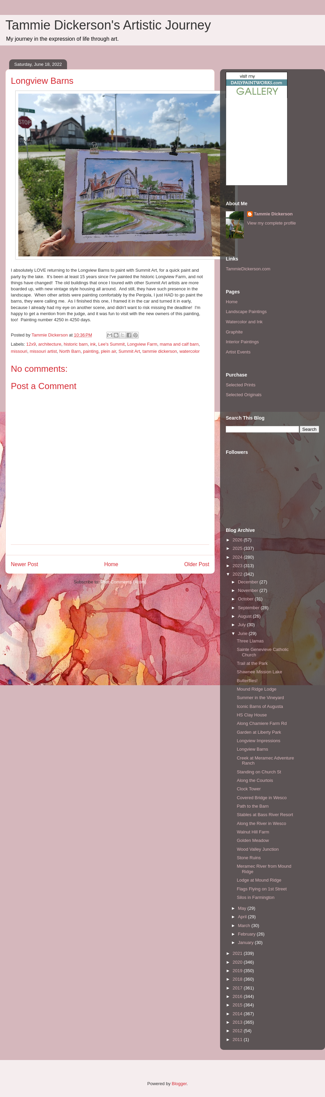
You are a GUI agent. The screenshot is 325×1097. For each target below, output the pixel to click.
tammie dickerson (160, 351)
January (246, 942)
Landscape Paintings (246, 311)
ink (93, 344)
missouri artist (43, 351)
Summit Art (129, 351)
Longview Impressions (258, 740)
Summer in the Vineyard (260, 697)
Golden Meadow (253, 840)
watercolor (189, 351)
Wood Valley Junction (258, 849)
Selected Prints (240, 384)
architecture (49, 344)
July (242, 624)
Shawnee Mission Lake (259, 671)
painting (91, 351)
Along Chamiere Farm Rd (261, 723)
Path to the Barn (252, 806)
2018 (238, 979)
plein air (108, 351)
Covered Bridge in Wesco (261, 797)
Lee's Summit (111, 344)
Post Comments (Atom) (123, 581)
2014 (238, 1013)
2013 (238, 1022)
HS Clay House (252, 714)
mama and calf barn (179, 344)
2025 (238, 548)
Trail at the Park (252, 663)
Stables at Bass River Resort (265, 814)
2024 (238, 557)
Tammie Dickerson (273, 213)
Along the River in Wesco (261, 823)
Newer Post (24, 564)
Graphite (234, 331)
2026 (238, 539)
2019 (238, 970)
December (249, 581)
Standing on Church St (259, 771)
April (243, 916)
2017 (238, 987)
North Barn (70, 351)
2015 (238, 1004)
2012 (238, 1030)
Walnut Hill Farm (253, 831)
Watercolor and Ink (244, 321)
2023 (238, 565)
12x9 (31, 344)
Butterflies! (247, 680)
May (242, 908)
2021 (238, 953)
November (249, 590)
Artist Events (238, 351)
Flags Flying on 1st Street (261, 888)
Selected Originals (244, 394)
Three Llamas (250, 640)
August (245, 616)
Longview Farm (142, 344)
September (249, 607)
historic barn (76, 344)
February (247, 934)
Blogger (179, 1083)
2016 (238, 996)
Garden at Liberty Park (259, 732)
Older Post (196, 564)
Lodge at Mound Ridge (259, 880)
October (246, 598)
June (243, 633)
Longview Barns (252, 749)
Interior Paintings (242, 341)
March (245, 925)
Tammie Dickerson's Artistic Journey (108, 25)
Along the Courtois (255, 780)
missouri (19, 351)
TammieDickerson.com (248, 268)
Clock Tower (249, 788)
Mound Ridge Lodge (256, 689)
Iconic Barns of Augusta (260, 706)
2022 (238, 574)
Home (111, 564)
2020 (238, 962)
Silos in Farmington (255, 897)
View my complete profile (271, 223)
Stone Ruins (249, 857)
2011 (238, 1039)
